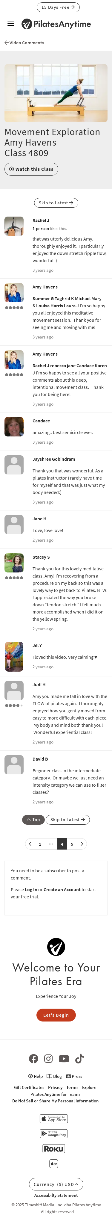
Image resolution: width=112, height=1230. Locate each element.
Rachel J (41, 220)
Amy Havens (45, 287)
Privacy (55, 1087)
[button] (31, 169)
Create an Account (62, 889)
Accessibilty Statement (56, 1195)
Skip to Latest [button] (56, 202)
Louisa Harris (49, 306)
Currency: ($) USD (56, 1184)
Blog (54, 1076)
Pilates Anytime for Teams (55, 1094)
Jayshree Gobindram (54, 459)
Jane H (40, 519)
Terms (72, 1087)
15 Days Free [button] (58, 7)
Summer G (43, 298)
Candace (85, 365)
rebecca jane (63, 365)
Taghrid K (64, 298)
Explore (89, 1087)
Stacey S (41, 557)
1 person (41, 228)
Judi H (39, 684)
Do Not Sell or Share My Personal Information (55, 1101)
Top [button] (33, 819)
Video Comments (24, 43)
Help (35, 1076)
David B (40, 759)
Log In (31, 889)
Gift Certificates (29, 1087)
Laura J (71, 306)
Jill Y (37, 645)
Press (74, 1076)
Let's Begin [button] (56, 1015)
